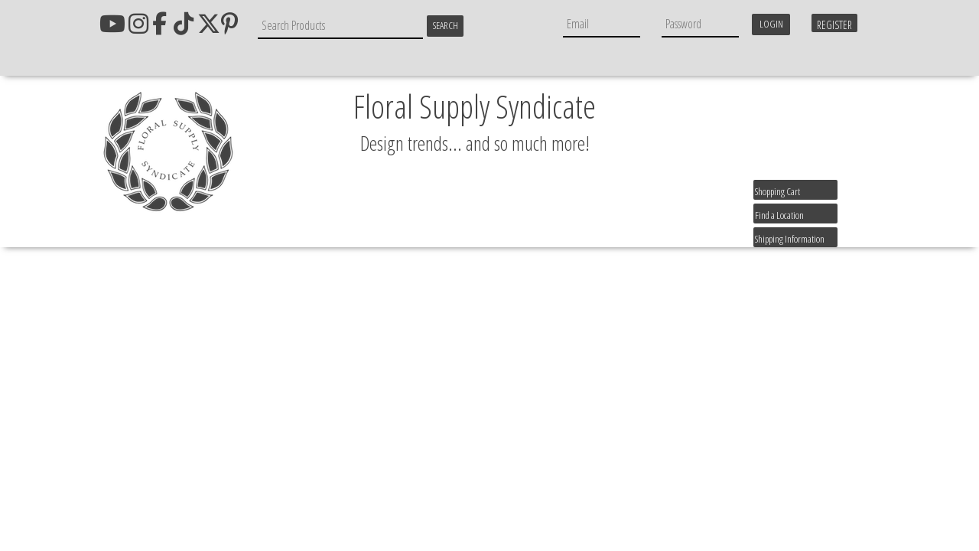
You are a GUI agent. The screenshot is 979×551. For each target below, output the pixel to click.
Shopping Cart (777, 191)
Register (834, 25)
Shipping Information (790, 239)
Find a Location (779, 215)
